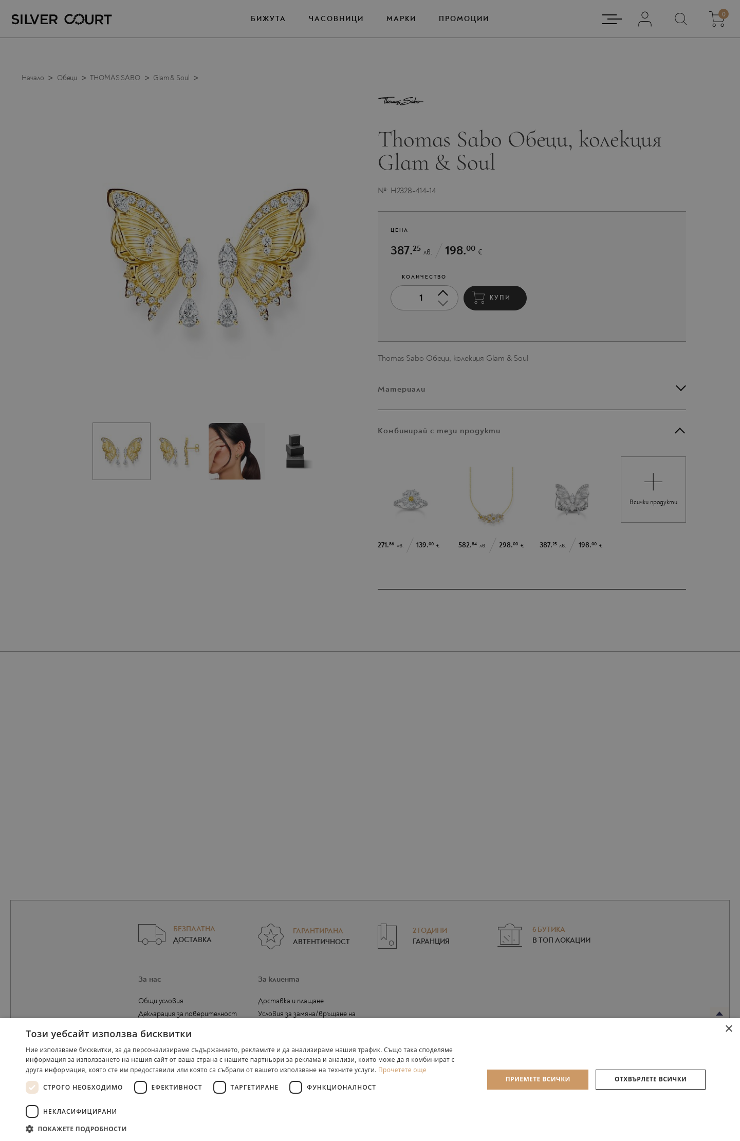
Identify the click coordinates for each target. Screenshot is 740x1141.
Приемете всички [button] (538, 1079)
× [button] (728, 1029)
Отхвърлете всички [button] (651, 1079)
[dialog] (370, 570)
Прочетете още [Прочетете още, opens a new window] (402, 1069)
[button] (248, 1128)
